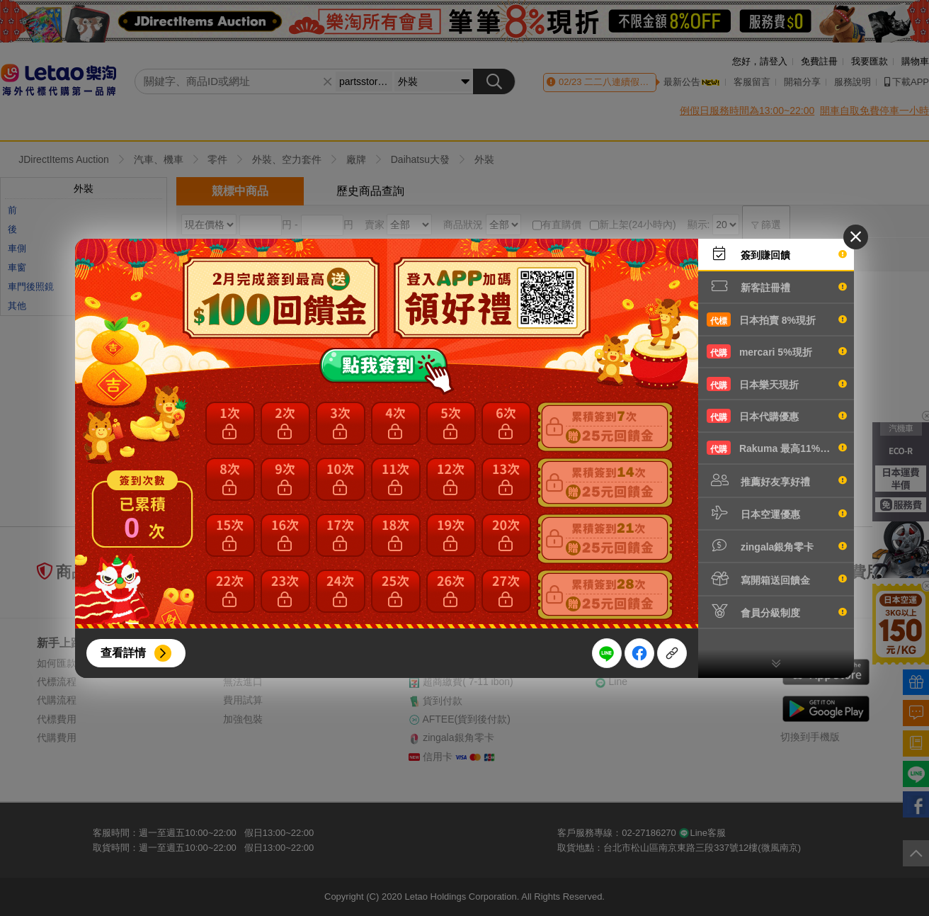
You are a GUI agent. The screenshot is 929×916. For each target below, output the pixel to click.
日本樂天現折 (777, 384)
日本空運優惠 (777, 513)
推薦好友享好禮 (777, 480)
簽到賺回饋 (777, 254)
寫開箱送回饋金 (777, 579)
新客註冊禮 (777, 286)
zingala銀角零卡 (777, 545)
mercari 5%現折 (777, 351)
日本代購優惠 (777, 416)
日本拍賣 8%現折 (777, 319)
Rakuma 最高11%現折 (777, 448)
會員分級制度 (777, 611)
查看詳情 (123, 653)
